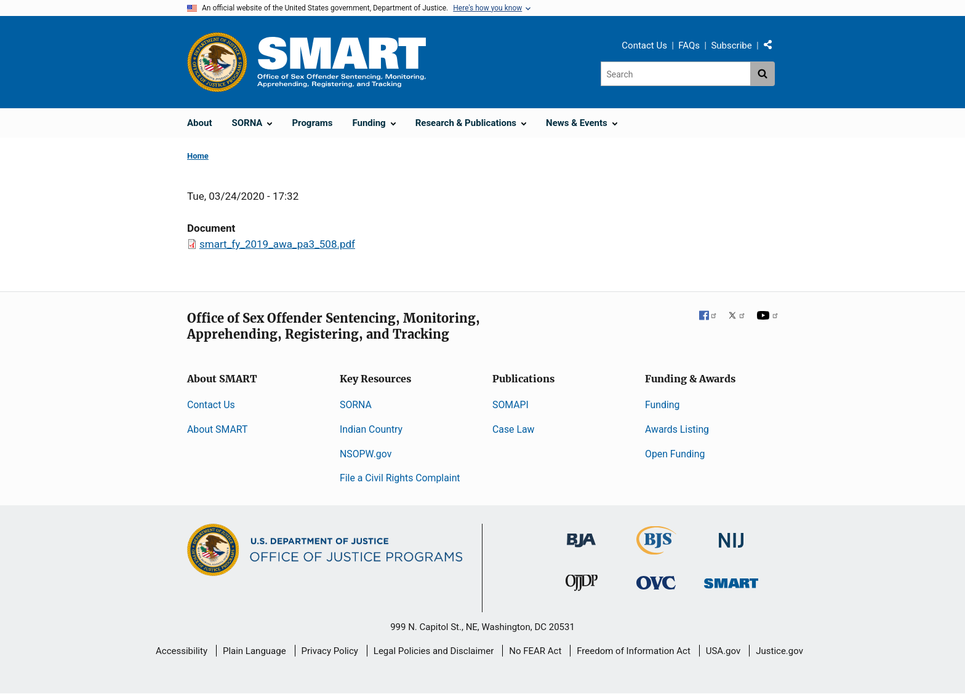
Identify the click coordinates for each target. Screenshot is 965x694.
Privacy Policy (330, 651)
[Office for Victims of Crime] (656, 582)
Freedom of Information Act (634, 651)
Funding (662, 405)
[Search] (675, 73)
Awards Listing (677, 429)
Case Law (513, 429)
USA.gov (723, 651)
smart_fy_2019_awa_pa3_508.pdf (277, 244)
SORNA (356, 405)
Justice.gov (779, 651)
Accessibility (181, 651)
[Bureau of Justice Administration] (581, 534)
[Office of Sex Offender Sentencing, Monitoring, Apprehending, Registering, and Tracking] (731, 579)
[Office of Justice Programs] (217, 62)
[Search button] (762, 73)
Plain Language (254, 651)
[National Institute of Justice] (731, 535)
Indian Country (371, 429)
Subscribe (731, 45)
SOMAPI (510, 405)
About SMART (217, 429)
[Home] (341, 62)
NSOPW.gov (365, 454)
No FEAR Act (535, 651)
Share (772, 47)
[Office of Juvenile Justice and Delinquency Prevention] (582, 585)
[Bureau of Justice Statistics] (656, 549)
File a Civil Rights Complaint (400, 478)
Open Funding (675, 454)
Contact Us (644, 45)
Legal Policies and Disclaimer (434, 651)
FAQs (689, 45)
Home (198, 155)
